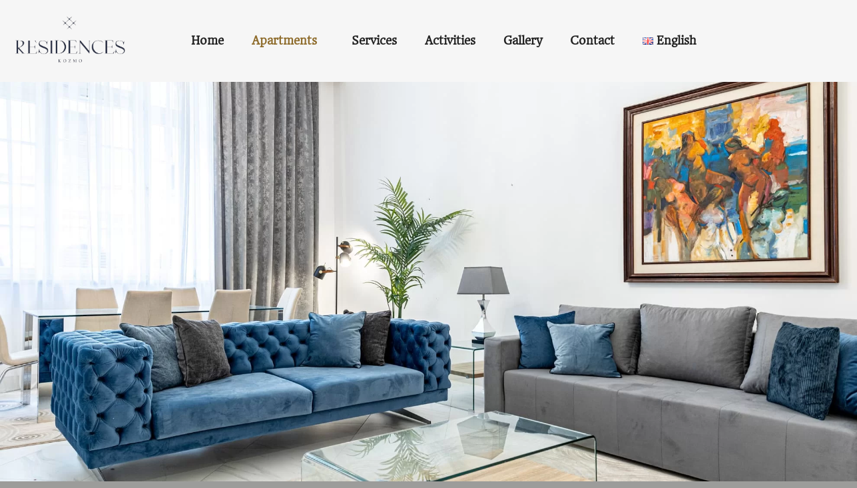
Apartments (284, 40)
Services (374, 40)
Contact (592, 40)
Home (207, 40)
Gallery (522, 40)
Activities (450, 40)
